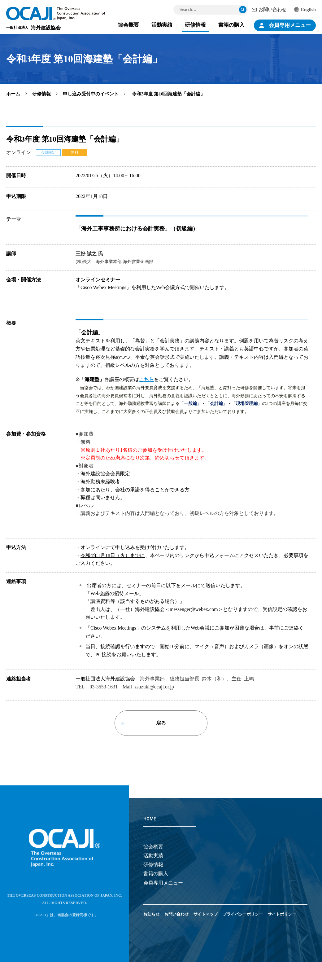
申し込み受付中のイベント (91, 93)
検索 (242, 9)
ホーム (13, 93)
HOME (149, 818)
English (308, 9)
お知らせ (151, 914)
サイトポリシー (282, 914)
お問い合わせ (272, 9)
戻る (161, 723)
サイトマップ (206, 914)
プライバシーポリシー (243, 914)
